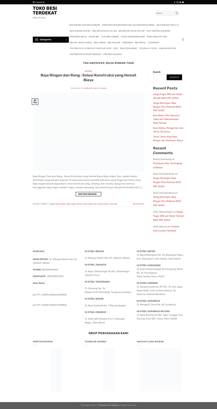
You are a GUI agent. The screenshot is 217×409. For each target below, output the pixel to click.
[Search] (183, 39)
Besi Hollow (114, 42)
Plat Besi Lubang (110, 36)
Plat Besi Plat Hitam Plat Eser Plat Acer (90, 48)
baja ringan (61, 204)
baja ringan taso (90, 204)
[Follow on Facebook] (174, 2)
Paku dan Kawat (128, 48)
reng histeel (103, 204)
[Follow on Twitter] (180, 2)
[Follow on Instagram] (177, 2)
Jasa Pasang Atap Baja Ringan (84, 25)
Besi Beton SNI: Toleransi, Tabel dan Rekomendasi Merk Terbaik (166, 119)
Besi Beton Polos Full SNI (132, 31)
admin (103, 88)
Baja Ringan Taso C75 (168, 25)
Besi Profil (140, 42)
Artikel (88, 71)
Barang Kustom (167, 48)
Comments (138, 204)
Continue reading (88, 194)
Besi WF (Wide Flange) (81, 42)
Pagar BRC (94, 36)
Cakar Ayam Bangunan (133, 36)
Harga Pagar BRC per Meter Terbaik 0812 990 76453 (168, 216)
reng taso (113, 204)
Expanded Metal (78, 36)
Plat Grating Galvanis (158, 31)
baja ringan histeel (74, 204)
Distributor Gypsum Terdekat (85, 54)
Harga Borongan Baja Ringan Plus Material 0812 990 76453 (167, 107)
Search (156, 72)
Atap (115, 48)
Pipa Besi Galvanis (112, 54)
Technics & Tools (148, 48)
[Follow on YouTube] (183, 2)
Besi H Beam (100, 42)
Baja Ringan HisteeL (80, 31)
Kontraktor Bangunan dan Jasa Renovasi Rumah (128, 25)
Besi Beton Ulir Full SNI (105, 31)
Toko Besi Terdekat (45, 10)
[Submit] (176, 13)
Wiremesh (128, 42)
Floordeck (153, 42)
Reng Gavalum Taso (157, 36)
